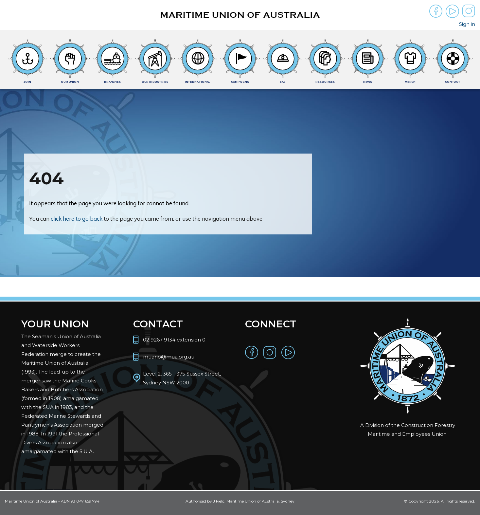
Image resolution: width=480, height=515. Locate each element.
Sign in (467, 24)
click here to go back (76, 218)
